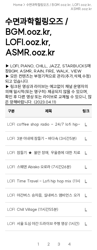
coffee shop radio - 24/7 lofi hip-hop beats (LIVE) (48, 126)
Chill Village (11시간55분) (37, 209)
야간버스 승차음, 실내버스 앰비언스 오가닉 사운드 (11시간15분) (48, 197)
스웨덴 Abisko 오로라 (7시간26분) (44, 166)
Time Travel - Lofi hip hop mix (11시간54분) (48, 183)
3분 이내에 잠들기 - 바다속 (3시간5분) (47, 138)
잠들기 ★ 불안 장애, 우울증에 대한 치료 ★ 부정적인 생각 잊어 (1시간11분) (48, 155)
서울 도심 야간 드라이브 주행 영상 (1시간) (48, 223)
